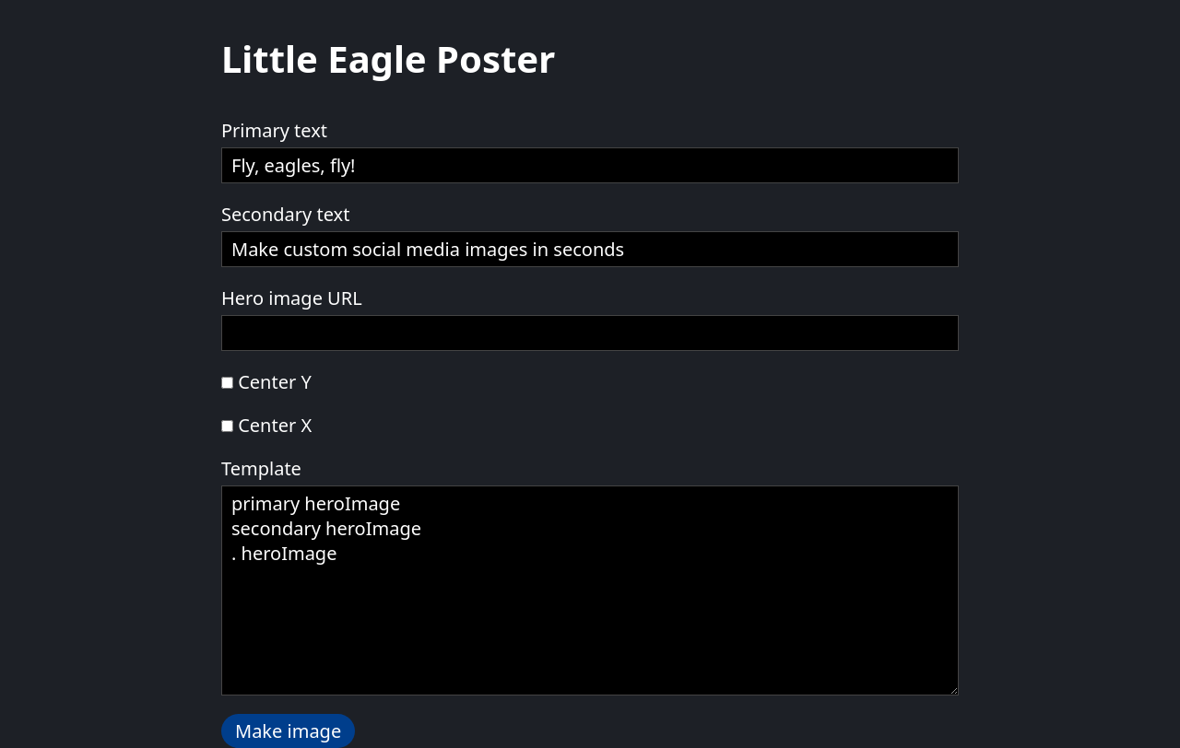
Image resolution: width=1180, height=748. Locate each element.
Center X (275, 425)
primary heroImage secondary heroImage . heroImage (590, 590)
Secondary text (285, 214)
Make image (288, 731)
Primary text (274, 130)
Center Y (275, 381)
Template (261, 468)
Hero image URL (291, 298)
